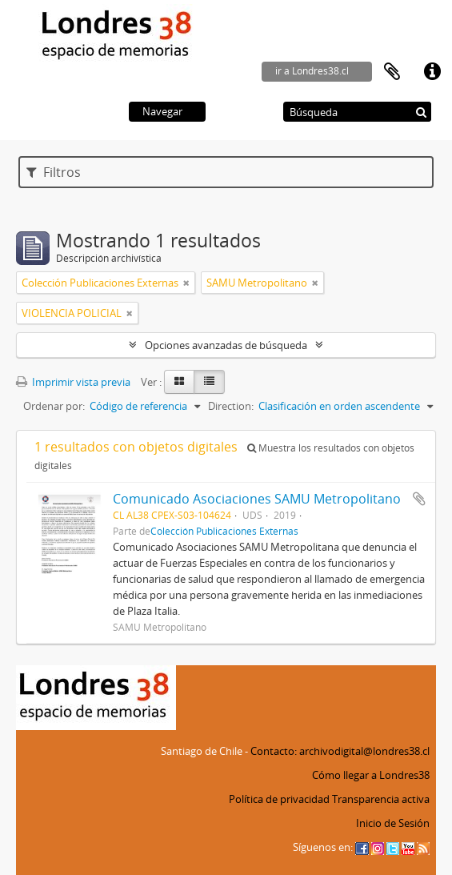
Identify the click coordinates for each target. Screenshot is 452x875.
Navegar (162, 111)
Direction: (231, 406)
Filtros (53, 172)
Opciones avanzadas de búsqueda (226, 345)
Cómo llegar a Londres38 (371, 775)
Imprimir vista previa (73, 382)
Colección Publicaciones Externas (224, 530)
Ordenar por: (54, 406)
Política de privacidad (279, 799)
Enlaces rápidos (432, 72)
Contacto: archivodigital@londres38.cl (340, 751)
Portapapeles (392, 72)
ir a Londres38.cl (312, 71)
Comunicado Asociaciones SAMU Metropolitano (257, 499)
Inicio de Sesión (393, 823)
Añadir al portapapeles (419, 499)
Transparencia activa (381, 799)
